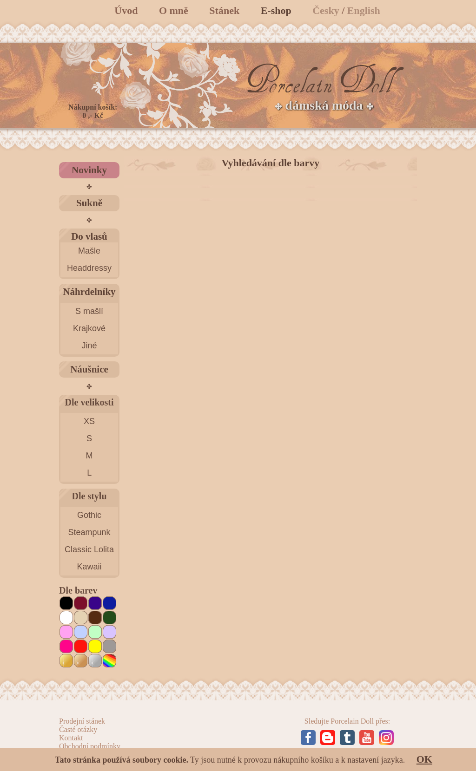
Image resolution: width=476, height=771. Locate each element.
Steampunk (89, 532)
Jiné (89, 345)
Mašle (89, 250)
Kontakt (71, 738)
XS (89, 421)
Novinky (89, 170)
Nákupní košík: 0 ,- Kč (92, 111)
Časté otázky (78, 729)
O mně (173, 10)
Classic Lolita (89, 549)
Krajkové (89, 328)
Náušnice (89, 369)
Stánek (224, 10)
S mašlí (89, 311)
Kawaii (89, 566)
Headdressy (89, 268)
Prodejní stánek (82, 721)
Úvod (126, 10)
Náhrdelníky (89, 291)
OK (424, 759)
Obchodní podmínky (89, 746)
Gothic (89, 515)
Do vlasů (89, 236)
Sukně (89, 203)
